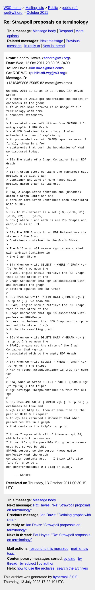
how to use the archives (35, 568)
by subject (28, 563)
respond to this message (48, 548)
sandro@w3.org (56, 58)
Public (53, 8)
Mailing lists (34, 8)
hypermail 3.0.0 (65, 577)
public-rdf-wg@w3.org (47, 73)
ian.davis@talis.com (46, 68)
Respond (66, 31)
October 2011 (37, 12)
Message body (44, 31)
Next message (51, 41)
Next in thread (54, 46)
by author (46, 563)
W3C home (12, 8)
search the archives (72, 568)
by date (69, 558)
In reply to (32, 46)
